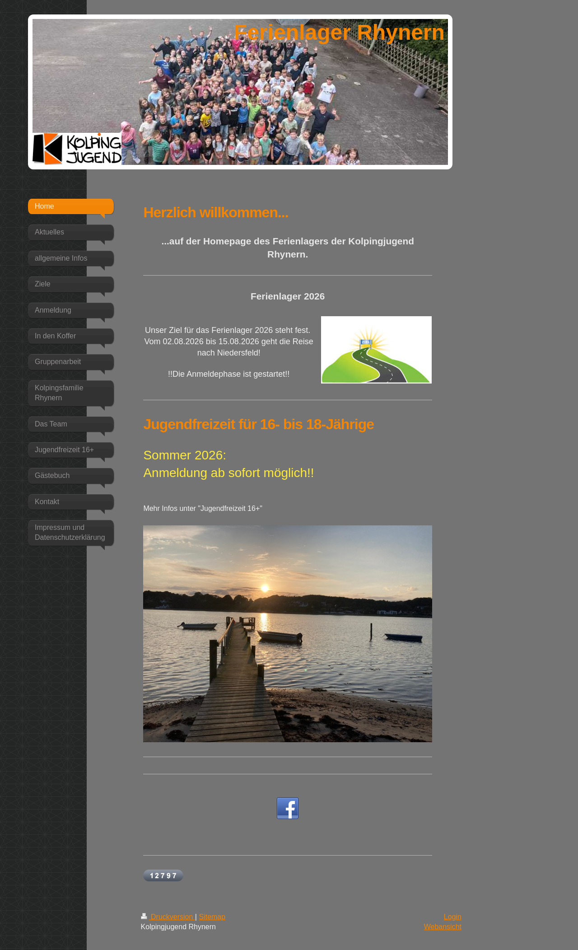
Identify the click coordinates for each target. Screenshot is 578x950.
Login (452, 917)
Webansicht (442, 927)
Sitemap (212, 917)
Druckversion (168, 917)
